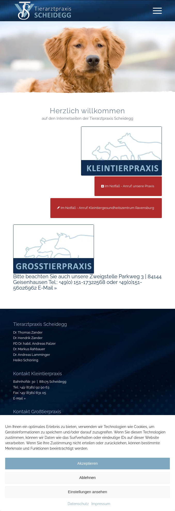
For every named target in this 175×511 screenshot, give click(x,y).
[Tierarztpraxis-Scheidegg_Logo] (72, 10)
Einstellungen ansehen (87, 492)
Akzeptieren (87, 463)
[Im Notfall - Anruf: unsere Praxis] (128, 186)
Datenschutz (78, 504)
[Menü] (155, 10)
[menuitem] (155, 10)
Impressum (100, 504)
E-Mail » (19, 398)
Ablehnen (87, 477)
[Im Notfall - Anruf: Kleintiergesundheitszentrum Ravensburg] (106, 208)
